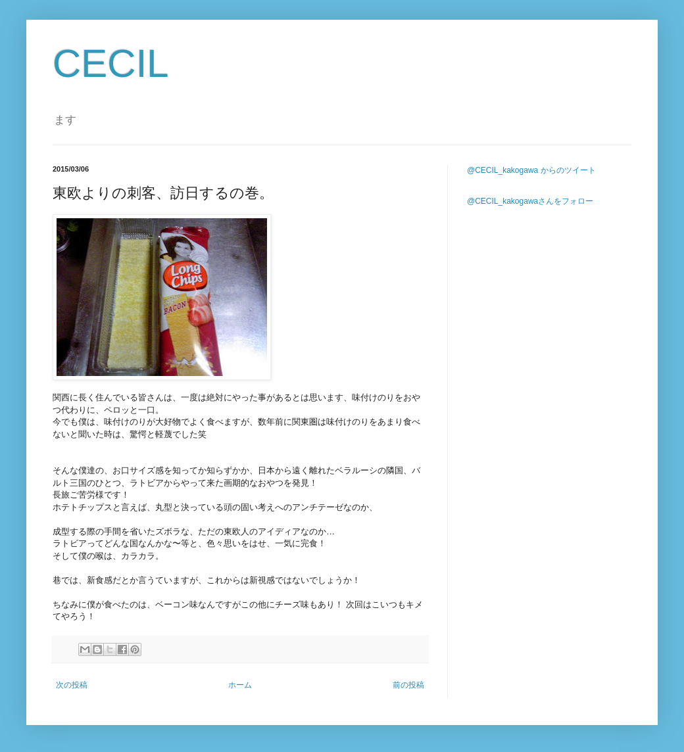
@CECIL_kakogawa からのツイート (531, 170)
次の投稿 (71, 685)
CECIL (111, 63)
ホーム (240, 685)
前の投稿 (408, 685)
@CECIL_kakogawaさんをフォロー (530, 201)
